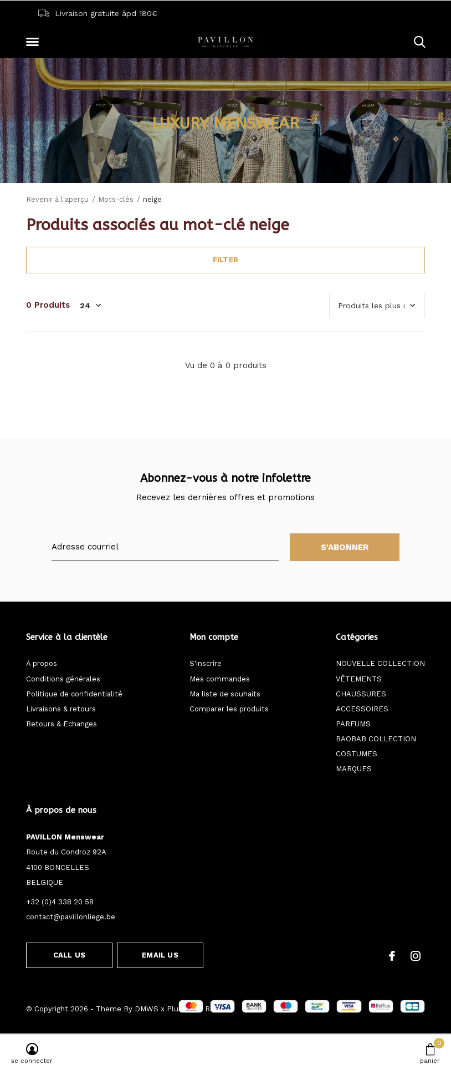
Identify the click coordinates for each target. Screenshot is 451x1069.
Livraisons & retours (61, 709)
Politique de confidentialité (74, 694)
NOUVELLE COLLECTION (380, 663)
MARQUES (354, 769)
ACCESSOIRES (362, 709)
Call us (69, 955)
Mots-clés (116, 199)
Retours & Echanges (61, 724)
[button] (34, 42)
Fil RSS (207, 1009)
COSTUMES (356, 754)
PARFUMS (353, 724)
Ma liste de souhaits (224, 694)
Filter (225, 260)
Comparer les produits (229, 709)
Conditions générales (63, 679)
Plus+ (177, 1009)
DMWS (146, 1009)
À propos (41, 663)
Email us (160, 955)
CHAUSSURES (361, 694)
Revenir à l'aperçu (57, 199)
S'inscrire (205, 663)
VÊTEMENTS (359, 679)
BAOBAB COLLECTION (376, 739)
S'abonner (345, 547)
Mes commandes (219, 679)
